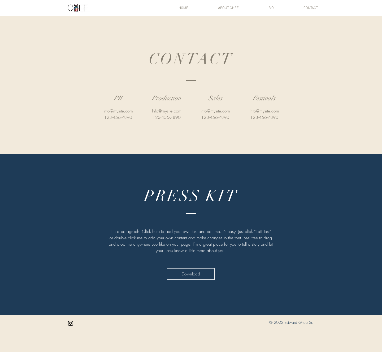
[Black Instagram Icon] (70, 323)
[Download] (191, 274)
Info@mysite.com (118, 111)
